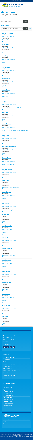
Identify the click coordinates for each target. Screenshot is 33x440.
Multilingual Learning (7, 130)
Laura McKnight (6, 283)
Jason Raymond (6, 260)
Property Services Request (9, 366)
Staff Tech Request (7, 368)
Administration (5, 73)
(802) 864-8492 (9, 399)
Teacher (4, 62)
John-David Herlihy (7, 33)
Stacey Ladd (5, 214)
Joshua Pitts (5, 44)
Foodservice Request (8, 362)
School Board (6, 423)
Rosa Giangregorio (7, 169)
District (4, 421)
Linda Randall (6, 271)
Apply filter (26, 28)
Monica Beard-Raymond (9, 146)
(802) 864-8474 (9, 391)
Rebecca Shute (6, 78)
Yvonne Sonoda (6, 124)
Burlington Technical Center (9, 36)
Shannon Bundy (6, 158)
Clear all (30, 28)
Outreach (4, 85)
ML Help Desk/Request (9, 364)
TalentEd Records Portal (9, 375)
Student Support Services (15, 108)
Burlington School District (17, 0)
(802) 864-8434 (9, 407)
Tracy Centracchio (7, 226)
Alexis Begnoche (6, 56)
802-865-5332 (8, 344)
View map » (6, 341)
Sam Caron (5, 316)
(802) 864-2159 (9, 395)
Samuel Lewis (6, 90)
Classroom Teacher (6, 39)
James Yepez (5, 135)
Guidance (4, 142)
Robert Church (6, 305)
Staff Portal (6, 373)
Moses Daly (5, 112)
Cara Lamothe (6, 67)
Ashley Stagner (6, 192)
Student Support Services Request (11, 370)
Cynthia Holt (5, 101)
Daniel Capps (5, 180)
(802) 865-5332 (9, 387)
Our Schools (6, 419)
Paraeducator (5, 96)
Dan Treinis (5, 237)
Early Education (13, 210)
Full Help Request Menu (9, 357)
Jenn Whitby (5, 203)
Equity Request (6, 359)
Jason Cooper (6, 294)
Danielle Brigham (7, 248)
